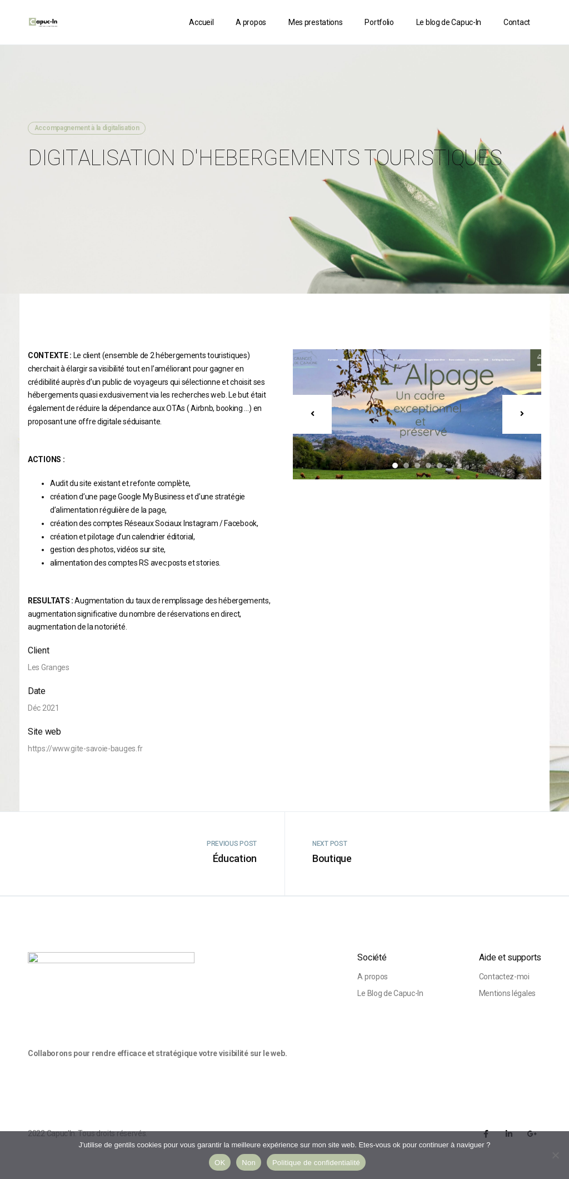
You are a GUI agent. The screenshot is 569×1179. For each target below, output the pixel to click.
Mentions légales (507, 993)
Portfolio (379, 22)
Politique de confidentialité (316, 1162)
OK (219, 1162)
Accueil (201, 22)
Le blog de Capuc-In (448, 22)
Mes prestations (315, 22)
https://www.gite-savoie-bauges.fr (85, 748)
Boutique (332, 858)
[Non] (555, 1155)
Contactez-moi (504, 976)
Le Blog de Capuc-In (390, 993)
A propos (251, 22)
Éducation (235, 858)
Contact (516, 22)
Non (249, 1162)
